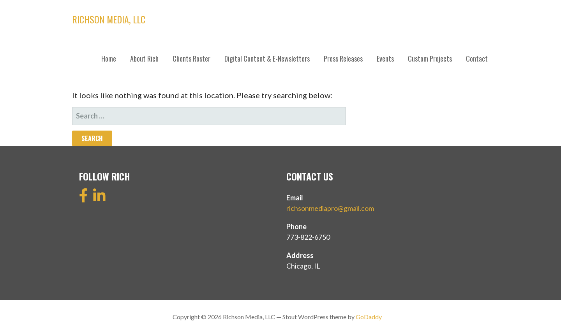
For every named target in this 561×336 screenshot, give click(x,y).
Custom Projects (430, 58)
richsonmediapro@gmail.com (330, 208)
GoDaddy (369, 316)
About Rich (144, 58)
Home (108, 58)
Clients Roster (191, 58)
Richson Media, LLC (108, 19)
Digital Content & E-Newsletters (267, 58)
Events (385, 58)
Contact (477, 58)
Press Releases (343, 58)
